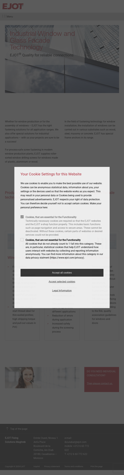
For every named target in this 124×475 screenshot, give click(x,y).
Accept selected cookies (62, 281)
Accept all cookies (62, 272)
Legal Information (62, 290)
